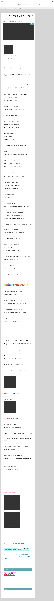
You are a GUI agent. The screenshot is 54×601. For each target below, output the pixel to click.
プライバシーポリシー (32, 4)
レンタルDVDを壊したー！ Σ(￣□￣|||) (14, 8)
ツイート (6, 561)
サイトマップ (11, 4)
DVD (15, 21)
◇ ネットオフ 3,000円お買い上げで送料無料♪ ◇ (15, 543)
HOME (2, 8)
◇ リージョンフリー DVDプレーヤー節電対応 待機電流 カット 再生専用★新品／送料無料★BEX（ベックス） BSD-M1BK (17, 556)
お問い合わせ (40, 4)
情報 (5, 8)
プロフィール (5, 4)
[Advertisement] (12, 479)
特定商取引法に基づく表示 (21, 4)
